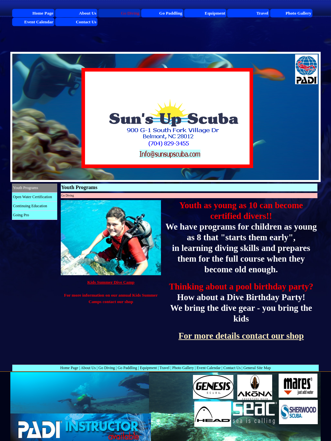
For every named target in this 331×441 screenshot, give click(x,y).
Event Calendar (208, 368)
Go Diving (107, 368)
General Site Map (257, 368)
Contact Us (232, 368)
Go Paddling (127, 368)
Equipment (148, 368)
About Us (88, 368)
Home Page (69, 368)
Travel (165, 368)
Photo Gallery (183, 368)
